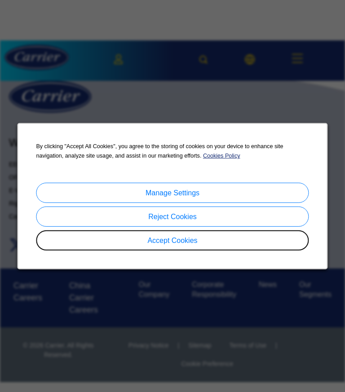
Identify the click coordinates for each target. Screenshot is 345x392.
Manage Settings (172, 193)
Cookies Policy (221, 156)
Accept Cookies (173, 240)
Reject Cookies (172, 216)
